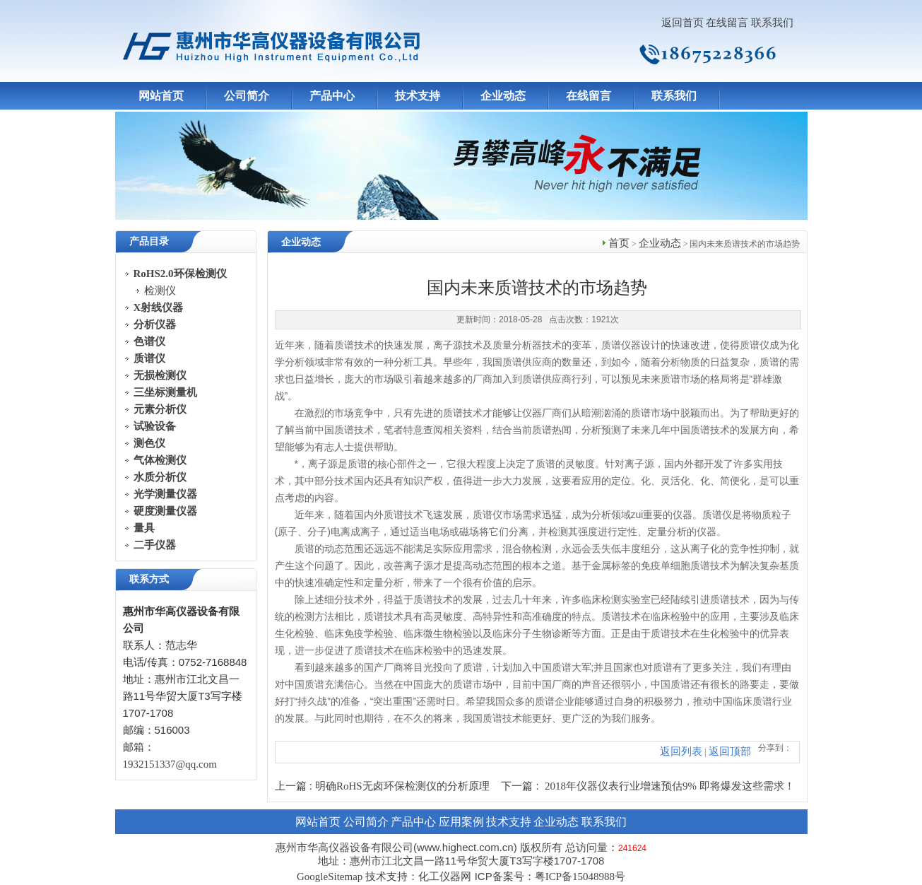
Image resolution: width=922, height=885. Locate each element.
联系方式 (149, 579)
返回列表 (681, 751)
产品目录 (149, 241)
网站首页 (161, 96)
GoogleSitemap (329, 876)
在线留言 (727, 22)
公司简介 (246, 96)
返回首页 (682, 22)
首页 (619, 243)
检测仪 (160, 290)
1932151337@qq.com (170, 764)
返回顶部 (730, 751)
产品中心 (332, 96)
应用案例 (461, 822)
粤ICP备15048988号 (580, 876)
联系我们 (772, 22)
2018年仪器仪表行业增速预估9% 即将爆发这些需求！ (670, 786)
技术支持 (417, 96)
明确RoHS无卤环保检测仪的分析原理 (402, 786)
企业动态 (503, 96)
